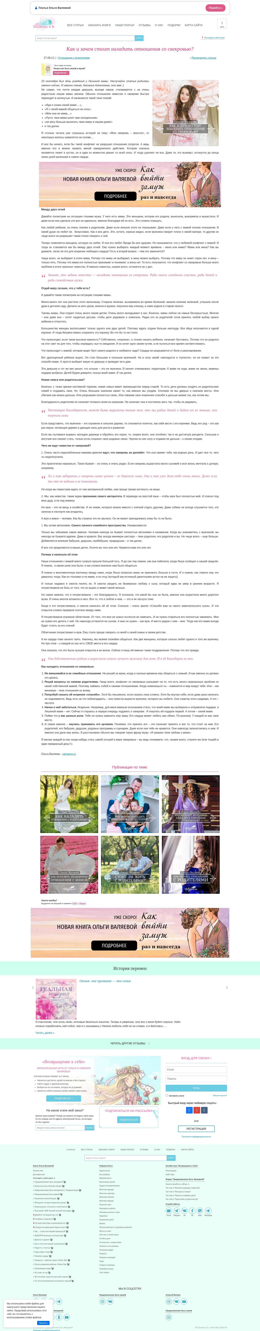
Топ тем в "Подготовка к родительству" (182, 1179)
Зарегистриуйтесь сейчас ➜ (177, 1164)
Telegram (176, 1191)
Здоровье (103, 1195)
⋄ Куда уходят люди (41, 1231)
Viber (200, 1191)
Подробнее (64, 1077)
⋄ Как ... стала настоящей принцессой (49, 1211)
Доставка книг (39, 1154)
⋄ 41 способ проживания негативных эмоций (52, 1260)
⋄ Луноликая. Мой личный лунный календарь (52, 1190)
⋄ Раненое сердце (40, 1235)
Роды (101, 1241)
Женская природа (106, 1173)
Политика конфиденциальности (196, 1115)
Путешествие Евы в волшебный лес (49, 1203)
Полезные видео (106, 1229)
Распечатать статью (204, 57)
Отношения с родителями (110, 1222)
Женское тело (105, 1184)
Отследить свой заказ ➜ (44, 1158)
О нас (159, 25)
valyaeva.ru (69, 754)
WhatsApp (208, 1191)
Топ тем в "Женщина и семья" (178, 1171)
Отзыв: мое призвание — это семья (107, 980)
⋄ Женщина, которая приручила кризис (49, 1182)
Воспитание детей (107, 1161)
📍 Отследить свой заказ (213, 38)
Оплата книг (38, 1150)
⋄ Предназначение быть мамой (46, 1174)
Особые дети (104, 1218)
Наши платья (124, 25)
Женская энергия (106, 1176)
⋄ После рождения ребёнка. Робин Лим (49, 1244)
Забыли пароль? (220, 1074)
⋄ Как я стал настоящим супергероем (49, 1223)
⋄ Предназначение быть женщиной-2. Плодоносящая (55, 1170)
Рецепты (103, 1233)
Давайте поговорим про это (45, 1194)
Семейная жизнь (106, 1248)
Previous (33, 993)
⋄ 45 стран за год (40, 1252)
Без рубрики (104, 1154)
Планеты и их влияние (108, 1225)
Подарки (174, 25)
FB (192, 1191)
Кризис (102, 1203)
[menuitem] (63, 1150)
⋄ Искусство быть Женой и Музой (47, 1165)
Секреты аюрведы (107, 1244)
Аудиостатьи (104, 1150)
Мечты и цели (105, 1210)
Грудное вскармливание (109, 1165)
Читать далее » (82, 996)
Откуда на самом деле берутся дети (49, 1207)
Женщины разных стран (109, 1191)
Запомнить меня (175, 1074)
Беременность (105, 1158)
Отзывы (144, 25)
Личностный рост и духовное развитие (115, 1207)
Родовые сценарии (107, 1237)
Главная (61, 1129)
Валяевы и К (44, 26)
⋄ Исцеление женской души (45, 1178)
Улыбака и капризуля (43, 1198)
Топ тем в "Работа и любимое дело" (181, 1175)
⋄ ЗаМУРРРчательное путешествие (48, 1215)
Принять (43, 1323)
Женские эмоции (106, 1180)
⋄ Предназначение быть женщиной (48, 1161)
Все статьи (75, 25)
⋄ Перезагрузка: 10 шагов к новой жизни (50, 1186)
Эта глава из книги (110, 69)
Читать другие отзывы (130, 1022)
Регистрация (196, 1107)
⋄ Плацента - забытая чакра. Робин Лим (50, 1240)
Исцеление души (106, 1199)
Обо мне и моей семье (109, 1214)
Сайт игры (170, 1154)
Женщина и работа (107, 1188)
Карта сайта (194, 25)
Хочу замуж (104, 1252)
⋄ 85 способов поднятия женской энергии (50, 1256)
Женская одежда (106, 1169)
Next (227, 993)
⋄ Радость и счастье (41, 1227)
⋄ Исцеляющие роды (42, 1248)
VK (184, 1191)
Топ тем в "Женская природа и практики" (183, 1167)
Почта (169, 1191)
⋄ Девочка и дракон (41, 1219)
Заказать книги (99, 25)
